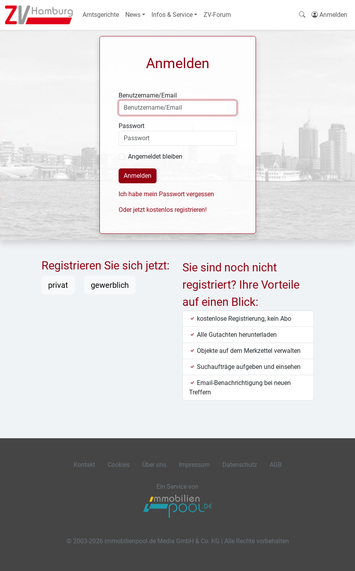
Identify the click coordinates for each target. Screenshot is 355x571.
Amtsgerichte (101, 14)
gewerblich (110, 285)
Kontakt (84, 464)
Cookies (119, 464)
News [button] (133, 14)
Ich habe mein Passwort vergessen (166, 194)
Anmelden (137, 175)
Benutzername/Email (148, 95)
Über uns (154, 464)
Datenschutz (239, 464)
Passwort (131, 126)
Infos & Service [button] (172, 14)
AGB (276, 464)
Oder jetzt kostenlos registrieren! (163, 209)
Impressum (194, 464)
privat (58, 285)
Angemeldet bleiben (155, 156)
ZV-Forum (217, 14)
